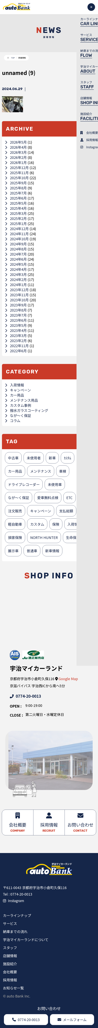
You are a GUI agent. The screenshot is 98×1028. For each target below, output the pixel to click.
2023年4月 (16, 330)
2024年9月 (16, 243)
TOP (13, 57)
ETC (69, 497)
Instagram (13, 900)
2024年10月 (17, 238)
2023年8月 (16, 310)
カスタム (37, 524)
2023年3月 (16, 335)
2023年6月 (16, 320)
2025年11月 (17, 172)
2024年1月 (16, 284)
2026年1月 (16, 162)
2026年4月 (16, 147)
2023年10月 (17, 299)
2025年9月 (16, 182)
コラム (12, 420)
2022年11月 (17, 345)
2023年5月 (16, 325)
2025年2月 (16, 218)
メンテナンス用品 (21, 400)
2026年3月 (16, 152)
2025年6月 (16, 198)
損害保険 (15, 537)
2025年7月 (16, 192)
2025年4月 (16, 208)
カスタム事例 (18, 405)
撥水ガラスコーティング (26, 410)
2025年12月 (17, 167)
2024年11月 (17, 233)
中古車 (13, 457)
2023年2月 (16, 340)
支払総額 (66, 510)
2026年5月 (16, 142)
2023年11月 (17, 294)
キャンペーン (18, 390)
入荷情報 (14, 384)
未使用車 (55, 484)
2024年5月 (16, 264)
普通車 (32, 550)
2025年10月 (17, 177)
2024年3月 (16, 274)
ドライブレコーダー (24, 484)
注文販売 (15, 510)
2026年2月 (16, 157)
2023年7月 (16, 315)
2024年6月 (16, 259)
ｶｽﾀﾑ (67, 457)
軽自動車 (15, 524)
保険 (55, 524)
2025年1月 (16, 223)
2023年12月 (17, 289)
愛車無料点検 (47, 497)
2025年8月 (16, 187)
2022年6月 (16, 350)
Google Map (68, 678)
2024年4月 (16, 269)
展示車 (13, 550)
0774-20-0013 (25, 696)
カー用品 (14, 395)
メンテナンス (40, 471)
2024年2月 (16, 279)
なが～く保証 (18, 415)
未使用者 (34, 457)
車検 (62, 471)
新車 (52, 457)
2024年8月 (16, 248)
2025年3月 (16, 213)
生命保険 (73, 537)
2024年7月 (16, 254)
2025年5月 (16, 203)
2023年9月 (16, 304)
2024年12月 (17, 228)
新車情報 (52, 550)
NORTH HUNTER (44, 537)
